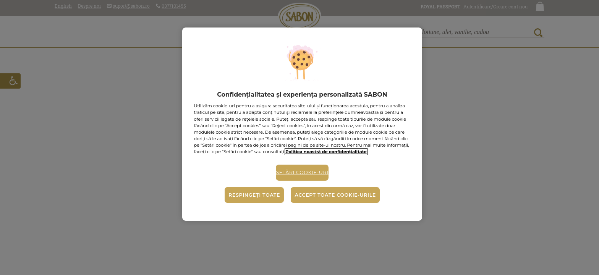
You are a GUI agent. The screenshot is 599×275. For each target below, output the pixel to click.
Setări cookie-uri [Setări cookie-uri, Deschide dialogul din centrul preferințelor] (302, 172)
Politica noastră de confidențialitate (326, 151)
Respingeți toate (254, 195)
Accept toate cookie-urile (335, 195)
